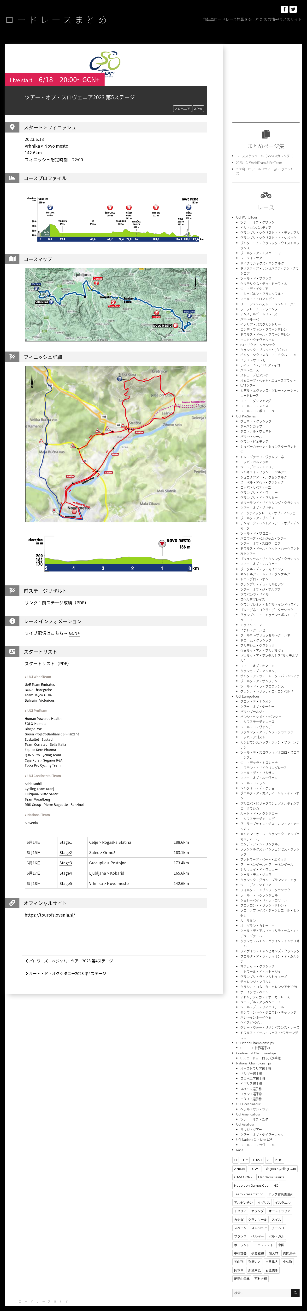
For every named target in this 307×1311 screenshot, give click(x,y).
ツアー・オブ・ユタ (254, 1107)
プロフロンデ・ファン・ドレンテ (263, 896)
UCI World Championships (254, 1032)
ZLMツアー (247, 549)
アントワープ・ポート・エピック (263, 851)
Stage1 (65, 842)
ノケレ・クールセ (252, 624)
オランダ (257, 1199)
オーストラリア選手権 (255, 1057)
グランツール (257, 1207)
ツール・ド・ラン (252, 775)
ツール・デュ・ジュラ (255, 866)
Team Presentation (249, 1182)
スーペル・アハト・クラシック (262, 478)
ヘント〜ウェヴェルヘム (257, 337)
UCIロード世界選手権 (255, 1037)
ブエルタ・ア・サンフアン (258, 675)
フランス (240, 1224)
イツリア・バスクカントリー (260, 322)
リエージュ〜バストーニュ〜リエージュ (268, 302)
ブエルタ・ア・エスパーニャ (260, 252)
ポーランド (242, 1232)
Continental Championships (256, 1042)
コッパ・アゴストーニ (256, 730)
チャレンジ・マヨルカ (256, 972)
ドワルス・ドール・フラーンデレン (265, 332)
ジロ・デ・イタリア (254, 287)
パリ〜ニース (249, 368)
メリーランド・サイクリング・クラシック (270, 499)
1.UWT (257, 1148)
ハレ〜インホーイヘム (256, 1007)
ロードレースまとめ (58, 19)
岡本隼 (238, 1257)
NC (275, 1173)
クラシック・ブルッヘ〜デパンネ (263, 348)
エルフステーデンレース (257, 715)
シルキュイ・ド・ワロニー (259, 861)
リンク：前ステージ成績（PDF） (57, 602)
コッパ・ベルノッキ (254, 458)
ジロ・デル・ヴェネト (256, 428)
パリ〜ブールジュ (252, 705)
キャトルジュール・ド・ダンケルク (265, 569)
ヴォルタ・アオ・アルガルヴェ (262, 644)
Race (239, 1138)
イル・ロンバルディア (255, 227)
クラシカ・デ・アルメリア (259, 665)
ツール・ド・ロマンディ (257, 297)
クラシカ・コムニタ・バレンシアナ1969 (268, 977)
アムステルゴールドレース (258, 312)
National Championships (253, 1052)
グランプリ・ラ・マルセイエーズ (263, 966)
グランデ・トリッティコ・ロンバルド (266, 685)
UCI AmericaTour (248, 1102)
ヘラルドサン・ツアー (255, 1097)
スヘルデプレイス (252, 594)
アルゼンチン (243, 1190)
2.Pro (198, 108)
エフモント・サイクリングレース (263, 760)
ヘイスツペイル (251, 1012)
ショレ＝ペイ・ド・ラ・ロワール (263, 891)
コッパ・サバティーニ (255, 483)
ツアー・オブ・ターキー (257, 700)
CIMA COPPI (243, 1165)
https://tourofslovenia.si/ (50, 915)
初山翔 (238, 1249)
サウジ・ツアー (251, 1117)
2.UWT (255, 1157)
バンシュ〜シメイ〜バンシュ (260, 710)
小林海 (287, 1249)
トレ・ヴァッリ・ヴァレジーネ (262, 453)
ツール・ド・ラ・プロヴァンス (262, 680)
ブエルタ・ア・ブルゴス (257, 514)
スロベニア (182, 108)
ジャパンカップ (251, 423)
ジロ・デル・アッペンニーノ (260, 992)
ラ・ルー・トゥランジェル (259, 886)
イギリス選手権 (251, 1072)
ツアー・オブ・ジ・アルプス (260, 584)
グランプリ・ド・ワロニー (259, 488)
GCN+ (74, 633)
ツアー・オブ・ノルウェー (258, 559)
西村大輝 (260, 1266)
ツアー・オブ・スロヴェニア (260, 539)
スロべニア (259, 1215)
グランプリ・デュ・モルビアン (262, 579)
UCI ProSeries (246, 413)
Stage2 (65, 852)
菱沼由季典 (242, 1266)
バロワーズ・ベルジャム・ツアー (263, 534)
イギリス (264, 1190)
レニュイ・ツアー (252, 257)
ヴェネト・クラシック (256, 418)
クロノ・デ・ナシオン (256, 695)
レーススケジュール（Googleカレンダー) (265, 156)
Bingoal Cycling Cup (280, 1157)
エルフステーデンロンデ (257, 811)
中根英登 (240, 1240)
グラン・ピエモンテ (254, 438)
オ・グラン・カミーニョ (257, 916)
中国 (281, 1232)
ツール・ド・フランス (256, 277)
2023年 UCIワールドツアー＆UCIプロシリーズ (266, 171)
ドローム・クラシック (256, 634)
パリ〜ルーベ (249, 317)
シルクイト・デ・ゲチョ (257, 780)
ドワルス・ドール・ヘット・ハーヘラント (270, 544)
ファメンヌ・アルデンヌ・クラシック (266, 725)
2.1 (268, 1148)
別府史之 (254, 1249)
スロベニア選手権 (252, 1067)
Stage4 (65, 873)
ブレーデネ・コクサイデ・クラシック (266, 604)
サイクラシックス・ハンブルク (262, 262)
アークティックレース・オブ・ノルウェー (269, 509)
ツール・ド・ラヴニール (257, 1133)
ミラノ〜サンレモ (252, 358)
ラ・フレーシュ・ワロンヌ (259, 307)
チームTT (278, 1215)
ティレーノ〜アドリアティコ (260, 363)
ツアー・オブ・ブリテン (257, 504)
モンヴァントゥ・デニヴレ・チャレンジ (268, 1002)
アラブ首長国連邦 (280, 1182)
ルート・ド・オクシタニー (259, 805)
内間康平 (289, 1240)
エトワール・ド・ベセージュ (260, 961)
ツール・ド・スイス (254, 403)
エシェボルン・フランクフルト (262, 292)
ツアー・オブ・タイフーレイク (262, 1122)
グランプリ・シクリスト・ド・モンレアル (270, 232)
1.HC (245, 1148)
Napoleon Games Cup (251, 1173)
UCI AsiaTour (245, 1112)
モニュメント (263, 1232)
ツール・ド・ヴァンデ (256, 720)
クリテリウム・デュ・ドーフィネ (263, 282)
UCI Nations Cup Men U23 (254, 1128)
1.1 (235, 1148)
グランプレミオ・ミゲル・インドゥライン (270, 599)
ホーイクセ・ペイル (254, 982)
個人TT (273, 1240)
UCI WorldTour (246, 217)
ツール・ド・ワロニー (256, 529)
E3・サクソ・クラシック (257, 343)
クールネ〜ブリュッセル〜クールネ (265, 629)
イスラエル (282, 1190)
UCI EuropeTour (247, 690)
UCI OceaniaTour (248, 1092)
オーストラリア (279, 1199)
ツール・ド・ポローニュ (257, 408)
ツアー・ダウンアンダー (257, 398)
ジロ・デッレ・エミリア (257, 463)
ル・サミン (248, 911)
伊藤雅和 (257, 1240)
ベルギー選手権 (251, 1062)
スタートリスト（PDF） (48, 663)
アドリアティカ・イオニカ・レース (265, 987)
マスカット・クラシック (257, 956)
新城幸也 (254, 1257)
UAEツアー (247, 383)
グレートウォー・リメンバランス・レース (269, 1017)
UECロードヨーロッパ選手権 (260, 1047)
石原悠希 (272, 1257)
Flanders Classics (271, 1165)
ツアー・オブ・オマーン (257, 660)
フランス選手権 (251, 1082)
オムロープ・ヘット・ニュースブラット (268, 378)
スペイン (240, 1215)
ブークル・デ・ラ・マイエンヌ (262, 564)
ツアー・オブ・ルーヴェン (258, 770)
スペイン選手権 (251, 1077)
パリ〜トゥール (251, 433)
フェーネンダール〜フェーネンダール (266, 856)
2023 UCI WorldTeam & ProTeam (259, 162)
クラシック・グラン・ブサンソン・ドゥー (270, 871)
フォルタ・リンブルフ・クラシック (265, 881)
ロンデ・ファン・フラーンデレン (263, 327)
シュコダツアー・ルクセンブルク (263, 473)
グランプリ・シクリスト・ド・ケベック (268, 237)
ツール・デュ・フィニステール (262, 997)
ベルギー (257, 1224)
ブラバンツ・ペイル (254, 589)
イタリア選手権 (251, 1087)
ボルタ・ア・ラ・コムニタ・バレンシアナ (270, 670)
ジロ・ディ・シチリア (255, 876)
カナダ (238, 1207)
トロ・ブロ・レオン (254, 574)
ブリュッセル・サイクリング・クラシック (270, 554)
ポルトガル (276, 1224)
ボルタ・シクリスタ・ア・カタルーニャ (268, 353)
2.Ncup (239, 1157)
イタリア (240, 1199)
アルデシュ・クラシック (257, 639)
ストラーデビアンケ (254, 373)
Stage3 (65, 863)
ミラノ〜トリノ (251, 619)
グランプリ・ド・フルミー (259, 493)
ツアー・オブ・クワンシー (258, 222)
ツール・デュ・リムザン (257, 765)
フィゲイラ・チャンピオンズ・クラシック (270, 941)
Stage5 (65, 883)
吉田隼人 (272, 1249)
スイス (276, 1207)
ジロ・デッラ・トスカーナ (259, 755)
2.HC (278, 1148)
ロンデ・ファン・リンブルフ (260, 836)
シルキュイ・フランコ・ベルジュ (263, 468)
